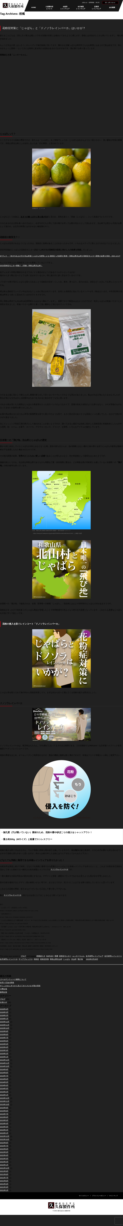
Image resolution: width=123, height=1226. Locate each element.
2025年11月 (5, 1028)
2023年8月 (4, 1114)
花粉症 (45, 963)
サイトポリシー (84, 1199)
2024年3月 (4, 1092)
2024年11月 (5, 1067)
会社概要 (112, 7)
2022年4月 (4, 1159)
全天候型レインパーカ (16, 963)
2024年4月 (4, 1089)
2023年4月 (4, 1127)
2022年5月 (4, 1156)
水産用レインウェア (65, 8)
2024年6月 (4, 1082)
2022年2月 (4, 1165)
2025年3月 (4, 1054)
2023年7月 (4, 1117)
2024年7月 (4, 1079)
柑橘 (58, 959)
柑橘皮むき (41, 959)
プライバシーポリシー (99, 1199)
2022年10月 (5, 1143)
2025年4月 (4, 1051)
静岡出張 (3, 996)
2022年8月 (4, 1146)
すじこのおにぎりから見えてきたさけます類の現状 (21, 989)
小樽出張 (3, 992)
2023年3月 (4, 1130)
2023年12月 (5, 1101)
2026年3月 (4, 1016)
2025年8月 (4, 1038)
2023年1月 (4, 1136)
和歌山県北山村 (66, 963)
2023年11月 (5, 1105)
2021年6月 (4, 1184)
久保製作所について (49, 8)
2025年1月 (4, 1060)
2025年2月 (4, 1057)
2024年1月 (4, 1098)
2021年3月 (4, 1191)
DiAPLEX (51, 959)
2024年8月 (4, 1076)
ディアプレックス (33, 963)
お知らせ (84, 2)
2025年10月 (5, 1032)
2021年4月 (4, 1187)
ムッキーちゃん (81, 959)
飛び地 (92, 963)
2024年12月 (5, 1063)
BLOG (98, 2)
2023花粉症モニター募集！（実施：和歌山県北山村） (22, 269)
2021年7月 (4, 1181)
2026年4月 (4, 1012)
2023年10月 (5, 1108)
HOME (33, 7)
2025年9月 (4, 1035)
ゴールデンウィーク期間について (14, 983)
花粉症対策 (54, 963)
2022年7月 (4, 1149)
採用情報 (91, 2)
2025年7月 (4, 1041)
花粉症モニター (67, 959)
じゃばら (77, 963)
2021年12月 (5, 1171)
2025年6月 (4, 1044)
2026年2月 (4, 1019)
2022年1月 (4, 1168)
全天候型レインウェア (80, 8)
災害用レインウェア (96, 8)
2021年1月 (4, 1194)
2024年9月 (4, 1073)
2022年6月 (4, 1152)
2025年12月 (5, 1025)
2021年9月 (4, 1175)
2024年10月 (5, 1070)
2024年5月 (4, 1086)
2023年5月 (4, 1124)
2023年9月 (4, 1111)
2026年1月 (4, 1022)
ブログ (23, 959)
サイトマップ (113, 1199)
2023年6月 (4, 1121)
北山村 (85, 963)
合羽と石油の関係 (7, 986)
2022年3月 (4, 1162)
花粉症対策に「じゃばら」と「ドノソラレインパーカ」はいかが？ (45, 28)
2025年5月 (4, 1047)
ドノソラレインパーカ (60, 873)
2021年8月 (4, 1178)
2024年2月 (4, 1095)
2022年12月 (5, 1140)
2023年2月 (4, 1133)
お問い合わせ (111, 2)
